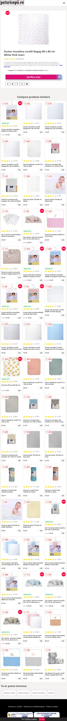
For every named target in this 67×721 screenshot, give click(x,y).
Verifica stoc (44, 77)
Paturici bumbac (38, 693)
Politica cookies (52, 706)
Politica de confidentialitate (34, 706)
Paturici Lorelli (9, 693)
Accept (42, 719)
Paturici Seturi (23, 693)
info (19, 134)
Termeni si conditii (15, 706)
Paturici (51, 693)
